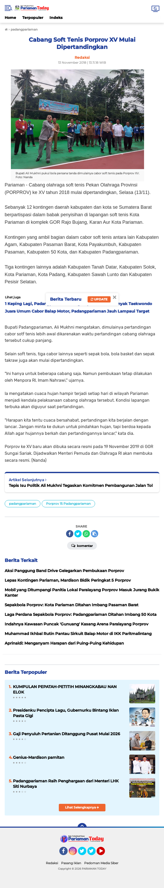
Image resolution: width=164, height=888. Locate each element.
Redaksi (52, 863)
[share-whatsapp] (86, 533)
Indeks (55, 17)
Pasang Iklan (71, 863)
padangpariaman (22, 504)
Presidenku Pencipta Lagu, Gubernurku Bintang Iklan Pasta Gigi (66, 713)
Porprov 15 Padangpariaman (68, 504)
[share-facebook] (69, 533)
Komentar (82, 545)
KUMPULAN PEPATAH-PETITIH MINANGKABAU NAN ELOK (65, 689)
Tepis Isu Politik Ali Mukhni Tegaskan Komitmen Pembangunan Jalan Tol (81, 485)
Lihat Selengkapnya (82, 807)
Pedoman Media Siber (101, 863)
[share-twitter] (78, 533)
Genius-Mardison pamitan (38, 757)
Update (99, 299)
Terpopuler (32, 17)
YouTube (104, 853)
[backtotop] (82, 827)
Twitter (84, 853)
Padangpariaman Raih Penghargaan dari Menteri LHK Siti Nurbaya (66, 783)
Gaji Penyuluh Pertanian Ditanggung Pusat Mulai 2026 (66, 733)
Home (10, 17)
